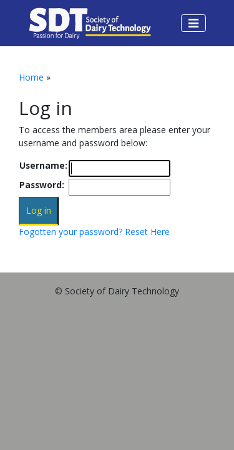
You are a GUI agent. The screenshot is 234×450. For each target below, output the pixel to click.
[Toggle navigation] (193, 23)
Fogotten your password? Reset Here (94, 232)
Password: (41, 185)
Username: (43, 165)
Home (31, 77)
